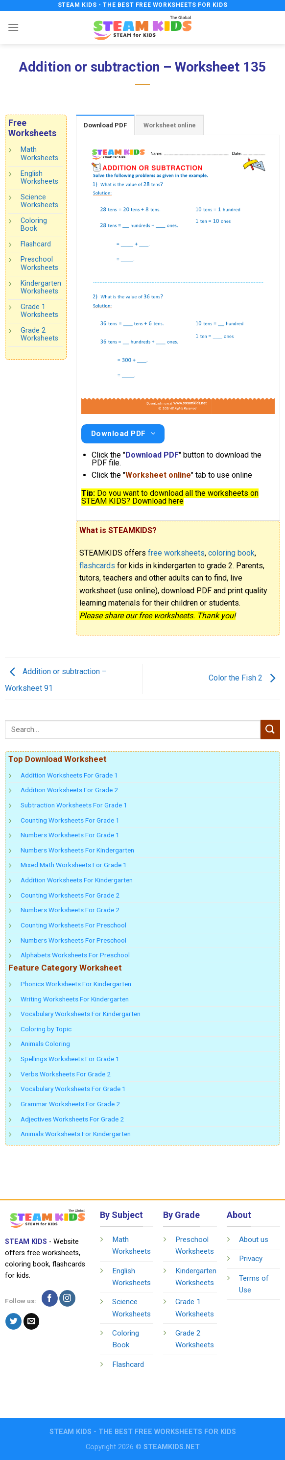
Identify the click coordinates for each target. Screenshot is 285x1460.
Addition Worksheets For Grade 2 (69, 790)
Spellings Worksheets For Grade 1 (70, 1059)
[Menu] (13, 27)
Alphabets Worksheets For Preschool (75, 955)
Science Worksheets (39, 201)
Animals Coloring (45, 1043)
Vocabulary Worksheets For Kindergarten (81, 1014)
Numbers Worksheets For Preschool (73, 940)
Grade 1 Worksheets (39, 311)
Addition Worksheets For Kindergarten (77, 880)
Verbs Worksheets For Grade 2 (66, 1074)
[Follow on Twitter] (13, 1321)
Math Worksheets (39, 154)
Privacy (250, 1258)
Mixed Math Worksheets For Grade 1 (74, 865)
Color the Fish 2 (244, 677)
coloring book (231, 553)
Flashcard (36, 244)
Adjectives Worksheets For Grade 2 (72, 1119)
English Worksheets (39, 177)
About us (253, 1239)
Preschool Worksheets (39, 263)
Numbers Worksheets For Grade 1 (70, 835)
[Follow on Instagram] (67, 1298)
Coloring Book (34, 225)
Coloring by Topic (46, 1029)
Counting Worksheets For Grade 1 (70, 820)
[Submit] (270, 729)
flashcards (97, 565)
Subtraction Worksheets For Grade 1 (74, 805)
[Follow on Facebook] (50, 1298)
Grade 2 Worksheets (39, 334)
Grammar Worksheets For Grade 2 (70, 1104)
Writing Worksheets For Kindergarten (75, 999)
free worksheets (176, 553)
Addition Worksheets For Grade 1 (69, 775)
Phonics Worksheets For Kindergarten (76, 984)
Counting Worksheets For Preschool (73, 925)
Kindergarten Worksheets (41, 287)
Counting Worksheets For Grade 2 (70, 895)
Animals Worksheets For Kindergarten (76, 1134)
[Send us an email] (32, 1321)
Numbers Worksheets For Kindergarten (77, 850)
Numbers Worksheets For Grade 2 (70, 910)
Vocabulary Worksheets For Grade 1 (73, 1089)
